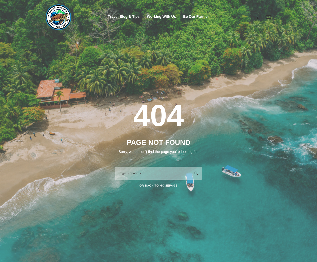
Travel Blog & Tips (124, 17)
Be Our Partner (196, 17)
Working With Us (161, 17)
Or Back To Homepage (158, 185)
